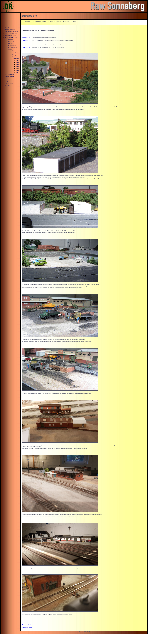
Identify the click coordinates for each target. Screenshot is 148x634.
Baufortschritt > (67, 21)
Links (6, 80)
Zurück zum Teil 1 (26, 37)
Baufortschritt (15, 58)
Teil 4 (17, 66)
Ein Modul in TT (9, 78)
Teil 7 (17, 72)
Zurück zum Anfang (27, 627)
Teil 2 (17, 62)
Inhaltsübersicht (9, 83)
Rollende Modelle (9, 76)
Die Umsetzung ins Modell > (54, 21)
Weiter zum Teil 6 (26, 625)
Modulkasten (15, 53)
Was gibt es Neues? (10, 29)
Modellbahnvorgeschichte (11, 31)
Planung (14, 51)
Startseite (7, 28)
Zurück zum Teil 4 (26, 47)
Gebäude (14, 56)
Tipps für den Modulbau (11, 33)
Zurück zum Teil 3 (26, 44)
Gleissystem (15, 55)
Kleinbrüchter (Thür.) (10, 35)
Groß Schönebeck (9, 74)
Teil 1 (17, 60)
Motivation (11, 39)
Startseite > (28, 21)
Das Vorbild (11, 41)
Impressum (7, 85)
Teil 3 (17, 64)
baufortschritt (29, 16)
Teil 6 (17, 70)
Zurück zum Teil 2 (26, 40)
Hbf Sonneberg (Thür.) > (39, 21)
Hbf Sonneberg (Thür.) (11, 37)
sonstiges (7, 82)
